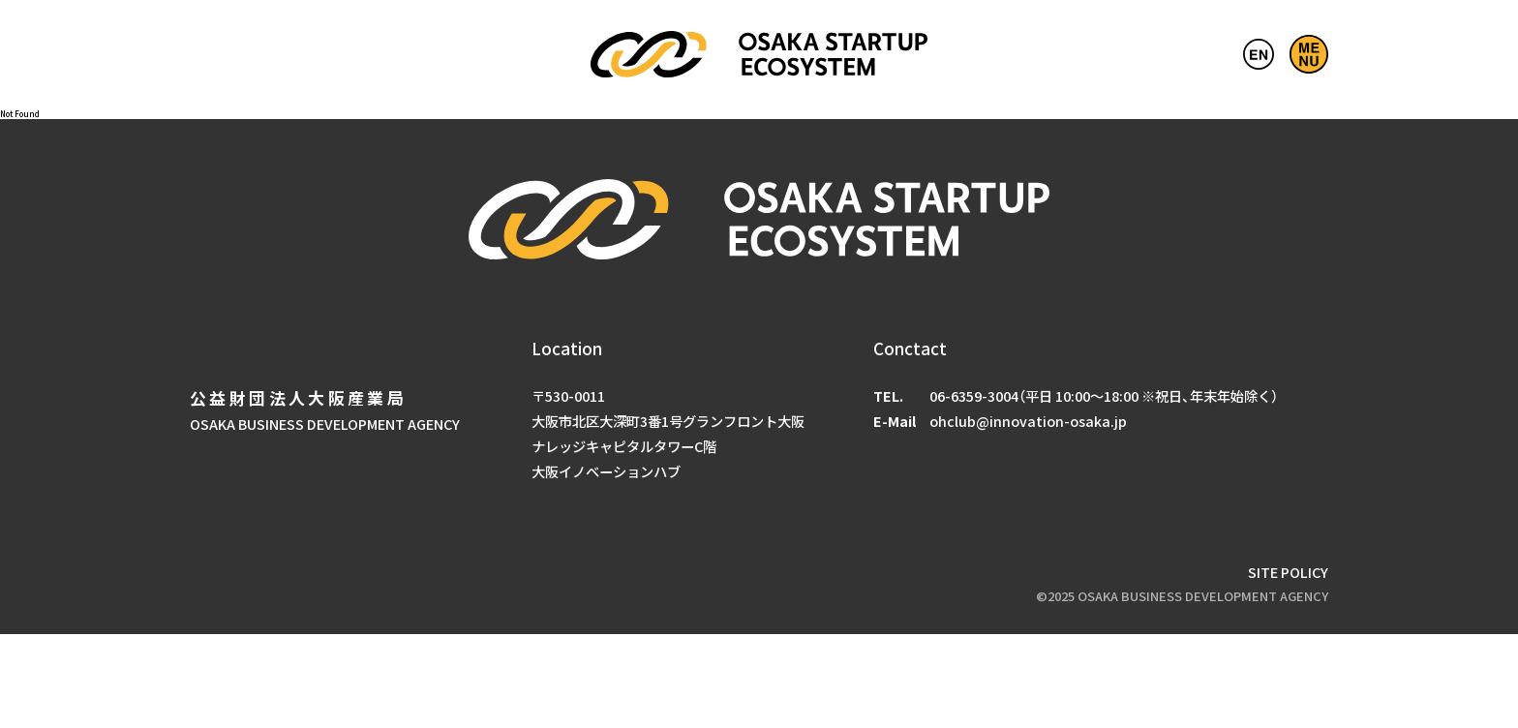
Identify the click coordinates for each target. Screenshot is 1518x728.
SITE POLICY (1288, 571)
